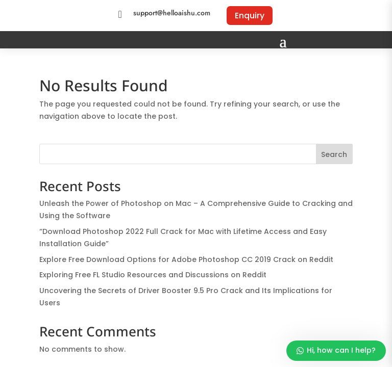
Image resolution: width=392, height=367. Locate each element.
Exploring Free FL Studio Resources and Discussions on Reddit (152, 275)
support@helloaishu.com (171, 13)
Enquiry (249, 15)
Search (334, 154)
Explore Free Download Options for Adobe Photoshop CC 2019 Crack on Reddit (186, 259)
